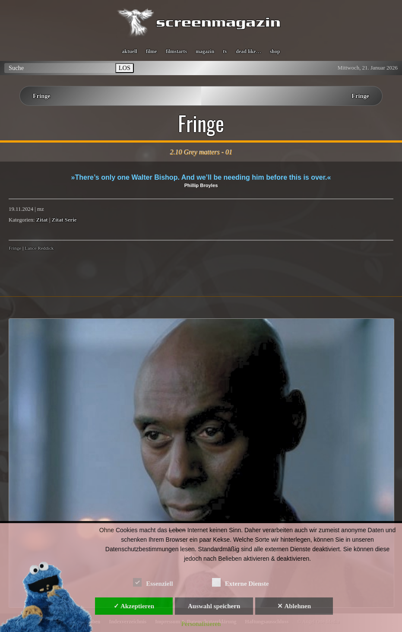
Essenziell (153, 582)
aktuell (129, 51)
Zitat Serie (64, 220)
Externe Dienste (240, 582)
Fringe (42, 95)
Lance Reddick (39, 248)
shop (275, 51)
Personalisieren (201, 623)
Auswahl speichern (214, 606)
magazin (205, 51)
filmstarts (176, 51)
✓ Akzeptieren (134, 606)
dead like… (248, 51)
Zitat (42, 220)
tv (225, 51)
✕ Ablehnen (294, 606)
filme (151, 51)
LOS (124, 67)
